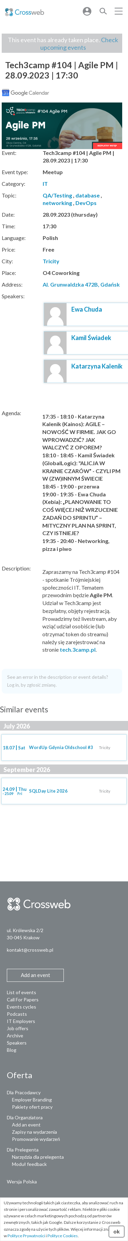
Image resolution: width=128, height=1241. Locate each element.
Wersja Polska (22, 1181)
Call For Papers (23, 999)
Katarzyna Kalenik (97, 366)
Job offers (17, 1028)
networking (57, 203)
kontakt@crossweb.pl (30, 950)
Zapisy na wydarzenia (34, 1132)
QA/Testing (57, 195)
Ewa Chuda (86, 309)
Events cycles (21, 1007)
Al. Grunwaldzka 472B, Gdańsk (81, 284)
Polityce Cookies (62, 1235)
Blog (11, 1050)
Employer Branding (32, 1100)
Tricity (51, 261)
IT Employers (21, 1021)
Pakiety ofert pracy (32, 1107)
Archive (15, 1035)
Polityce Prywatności (26, 1235)
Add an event (26, 1125)
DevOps (86, 203)
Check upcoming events (79, 43)
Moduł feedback (29, 1164)
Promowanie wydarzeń (36, 1139)
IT (45, 183)
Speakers (17, 1043)
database (87, 195)
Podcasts (17, 1014)
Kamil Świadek (91, 337)
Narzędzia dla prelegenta (38, 1157)
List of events (21, 992)
